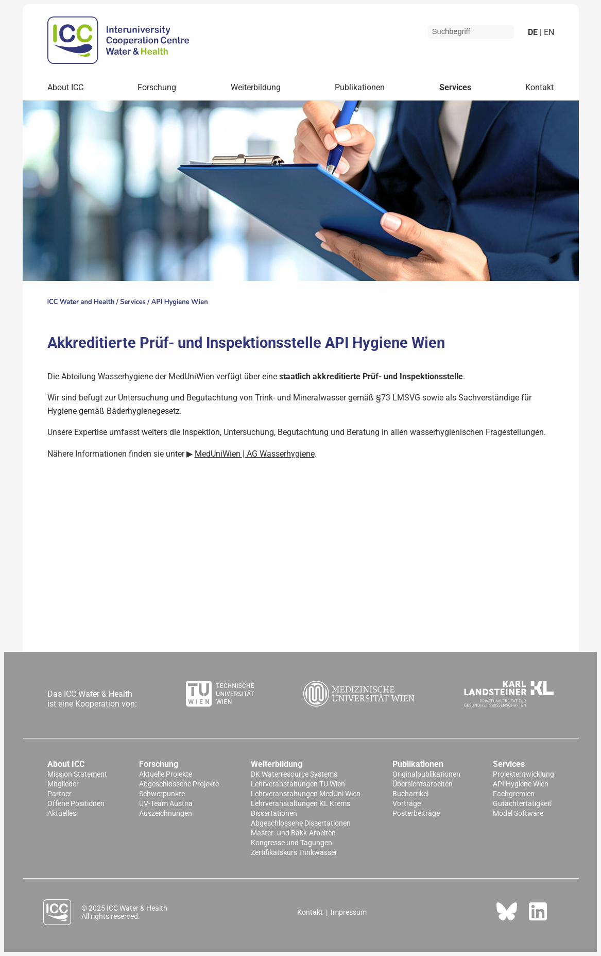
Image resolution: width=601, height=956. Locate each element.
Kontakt (539, 87)
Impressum (349, 912)
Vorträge (406, 803)
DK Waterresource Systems (294, 774)
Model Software (518, 813)
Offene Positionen (76, 803)
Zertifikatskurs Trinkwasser (294, 852)
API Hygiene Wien (179, 302)
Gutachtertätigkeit (522, 803)
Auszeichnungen (165, 813)
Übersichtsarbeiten (422, 784)
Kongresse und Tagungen (291, 842)
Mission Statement (77, 774)
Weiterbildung (256, 87)
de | (535, 32)
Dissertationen (274, 813)
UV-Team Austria (166, 803)
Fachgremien (514, 794)
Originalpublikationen (426, 774)
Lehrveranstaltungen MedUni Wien (305, 794)
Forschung (157, 87)
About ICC (65, 87)
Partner (59, 794)
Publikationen (360, 87)
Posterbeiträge (416, 813)
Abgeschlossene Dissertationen (301, 823)
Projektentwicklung (523, 774)
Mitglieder (63, 784)
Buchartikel (410, 794)
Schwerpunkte (162, 794)
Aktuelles (61, 813)
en (548, 32)
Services (455, 87)
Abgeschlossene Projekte (179, 784)
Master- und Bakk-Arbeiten (293, 833)
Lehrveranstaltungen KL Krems (300, 803)
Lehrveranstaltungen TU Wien (298, 784)
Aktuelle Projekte (165, 774)
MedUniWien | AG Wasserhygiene (255, 454)
